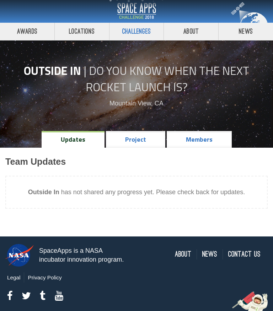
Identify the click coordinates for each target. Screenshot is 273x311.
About (191, 31)
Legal (13, 277)
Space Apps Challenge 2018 (136, 11)
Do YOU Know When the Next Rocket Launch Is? (168, 79)
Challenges (136, 31)
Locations (82, 31)
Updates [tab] (73, 139)
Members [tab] (199, 139)
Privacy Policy (44, 277)
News (246, 31)
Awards (27, 31)
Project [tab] (135, 139)
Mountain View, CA (136, 103)
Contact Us (244, 254)
